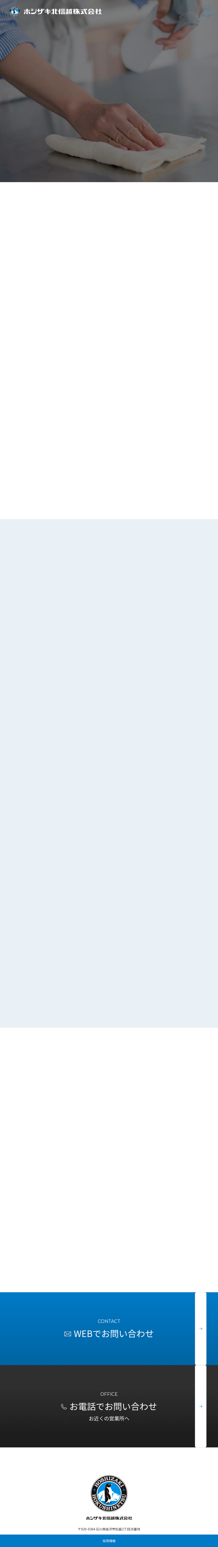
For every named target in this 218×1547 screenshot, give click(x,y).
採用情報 (109, 1540)
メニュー (206, 11)
